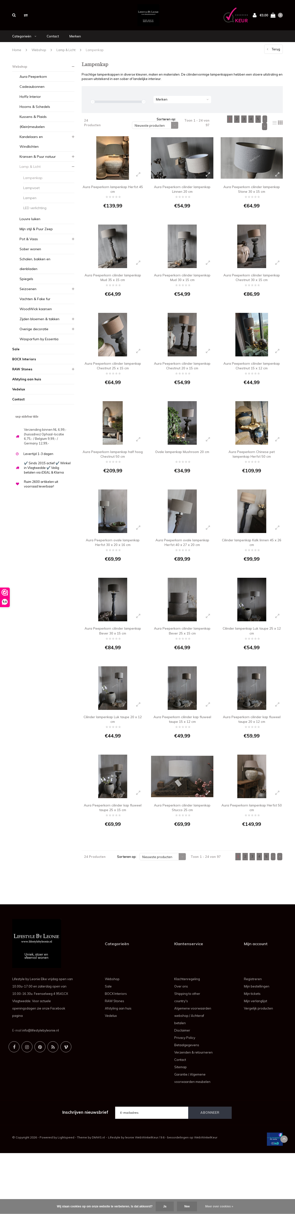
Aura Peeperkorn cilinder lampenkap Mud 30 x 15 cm (182, 291)
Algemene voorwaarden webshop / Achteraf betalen (192, 1076)
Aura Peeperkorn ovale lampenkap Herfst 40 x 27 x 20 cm (182, 577)
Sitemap (180, 1128)
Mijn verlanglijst (255, 1062)
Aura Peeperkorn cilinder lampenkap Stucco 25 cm (182, 862)
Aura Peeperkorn (33, 83)
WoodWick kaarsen (36, 315)
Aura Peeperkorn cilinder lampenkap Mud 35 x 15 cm (112, 291)
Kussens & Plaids (33, 123)
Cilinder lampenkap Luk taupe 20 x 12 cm (113, 767)
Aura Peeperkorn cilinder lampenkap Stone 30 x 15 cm (251, 196)
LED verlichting (34, 214)
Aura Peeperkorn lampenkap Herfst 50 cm (251, 862)
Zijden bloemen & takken (39, 325)
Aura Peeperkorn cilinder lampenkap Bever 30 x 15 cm (112, 672)
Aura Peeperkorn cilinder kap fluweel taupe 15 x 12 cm (182, 767)
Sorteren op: (166, 126)
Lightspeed (66, 1198)
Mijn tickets (252, 1054)
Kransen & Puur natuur (38, 163)
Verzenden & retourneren (193, 1113)
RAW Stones (22, 375)
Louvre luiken (30, 225)
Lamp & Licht (66, 56)
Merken (75, 43)
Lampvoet (31, 194)
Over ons (181, 1047)
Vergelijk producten (258, 1069)
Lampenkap (95, 56)
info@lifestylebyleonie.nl (40, 1091)
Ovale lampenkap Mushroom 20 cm (182, 482)
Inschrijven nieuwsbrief (85, 1173)
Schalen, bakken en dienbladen (35, 270)
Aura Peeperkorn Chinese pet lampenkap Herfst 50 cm (251, 482)
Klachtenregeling (187, 1040)
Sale (16, 355)
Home (16, 56)
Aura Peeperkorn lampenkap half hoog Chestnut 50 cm (112, 482)
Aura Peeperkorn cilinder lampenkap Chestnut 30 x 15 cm (251, 291)
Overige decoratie (34, 335)
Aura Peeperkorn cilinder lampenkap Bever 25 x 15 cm (182, 672)
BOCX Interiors (24, 365)
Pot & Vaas (29, 245)
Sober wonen (30, 255)
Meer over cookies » (219, 1206)
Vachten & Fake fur (35, 305)
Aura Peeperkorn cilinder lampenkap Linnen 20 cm (182, 196)
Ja (164, 1206)
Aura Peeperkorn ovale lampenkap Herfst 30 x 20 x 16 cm (112, 577)
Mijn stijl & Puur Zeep (36, 235)
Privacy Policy (184, 1099)
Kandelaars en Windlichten (31, 148)
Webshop (39, 56)
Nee (187, 1206)
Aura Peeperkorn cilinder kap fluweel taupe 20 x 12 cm (251, 767)
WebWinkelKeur (205, 1198)
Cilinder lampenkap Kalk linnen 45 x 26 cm (252, 577)
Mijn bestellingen (256, 1047)
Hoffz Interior (30, 103)
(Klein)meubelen (32, 133)
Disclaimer (182, 1091)
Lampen (29, 204)
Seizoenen (28, 295)
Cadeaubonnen (32, 93)
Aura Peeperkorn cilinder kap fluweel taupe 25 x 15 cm (112, 862)
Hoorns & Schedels (35, 113)
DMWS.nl (98, 1198)
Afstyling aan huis (26, 385)
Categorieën (24, 43)
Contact (53, 43)
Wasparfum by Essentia (39, 345)
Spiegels (26, 285)
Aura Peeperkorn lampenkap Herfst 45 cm (113, 196)
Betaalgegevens (186, 1106)
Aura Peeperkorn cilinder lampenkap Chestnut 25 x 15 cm (112, 387)
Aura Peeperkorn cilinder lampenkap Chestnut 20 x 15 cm (182, 387)
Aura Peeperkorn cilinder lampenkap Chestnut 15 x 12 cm (251, 387)
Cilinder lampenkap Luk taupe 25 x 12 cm (252, 672)
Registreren (253, 1040)
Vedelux (18, 395)
